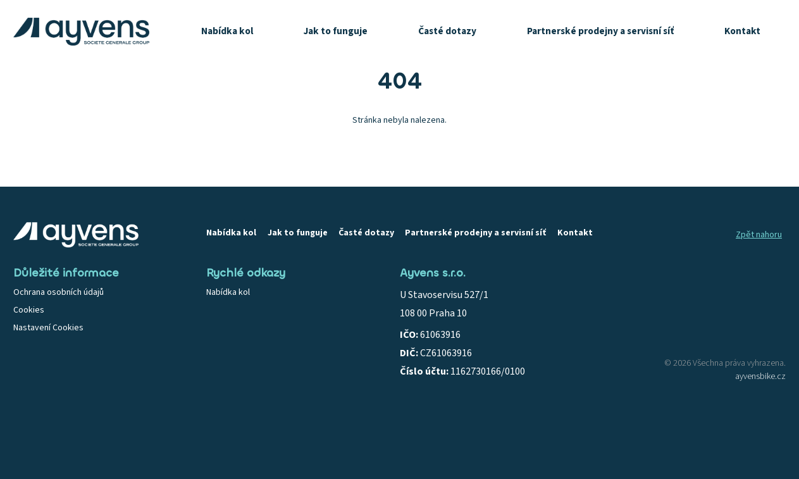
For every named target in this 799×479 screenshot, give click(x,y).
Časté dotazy (447, 31)
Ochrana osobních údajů (58, 292)
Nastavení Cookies (48, 327)
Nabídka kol (227, 31)
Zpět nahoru (759, 234)
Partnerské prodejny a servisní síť (600, 31)
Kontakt (742, 31)
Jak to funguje (336, 31)
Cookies (28, 310)
